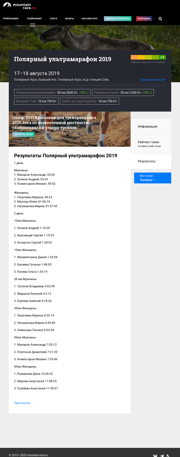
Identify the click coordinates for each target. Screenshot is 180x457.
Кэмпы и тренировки (118, 18)
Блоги (53, 18)
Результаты (147, 161)
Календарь (144, 18)
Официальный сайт (153, 79)
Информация (147, 126)
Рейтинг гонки (151, 144)
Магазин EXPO (90, 18)
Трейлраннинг (11, 18)
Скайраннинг (34, 18)
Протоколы (22, 403)
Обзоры (69, 18)
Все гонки (146, 178)
